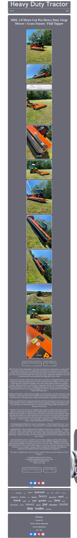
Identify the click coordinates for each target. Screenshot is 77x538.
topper (24, 493)
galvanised (52, 497)
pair (48, 493)
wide (24, 501)
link (52, 493)
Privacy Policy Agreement (39, 523)
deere (30, 492)
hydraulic (39, 492)
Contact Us (39, 520)
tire (13, 493)
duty (30, 508)
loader (50, 501)
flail (45, 504)
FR (41, 530)
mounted (18, 493)
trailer (39, 508)
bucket (48, 509)
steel (60, 496)
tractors (53, 504)
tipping (34, 497)
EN (37, 530)
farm (57, 500)
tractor (63, 504)
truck (17, 500)
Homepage (39, 517)
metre (38, 505)
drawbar (23, 497)
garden (42, 500)
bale (29, 501)
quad (63, 501)
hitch (22, 505)
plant (57, 493)
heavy (43, 496)
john (34, 500)
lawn (66, 497)
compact (14, 497)
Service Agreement (39, 527)
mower (30, 504)
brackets (14, 504)
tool (28, 497)
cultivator (63, 493)
